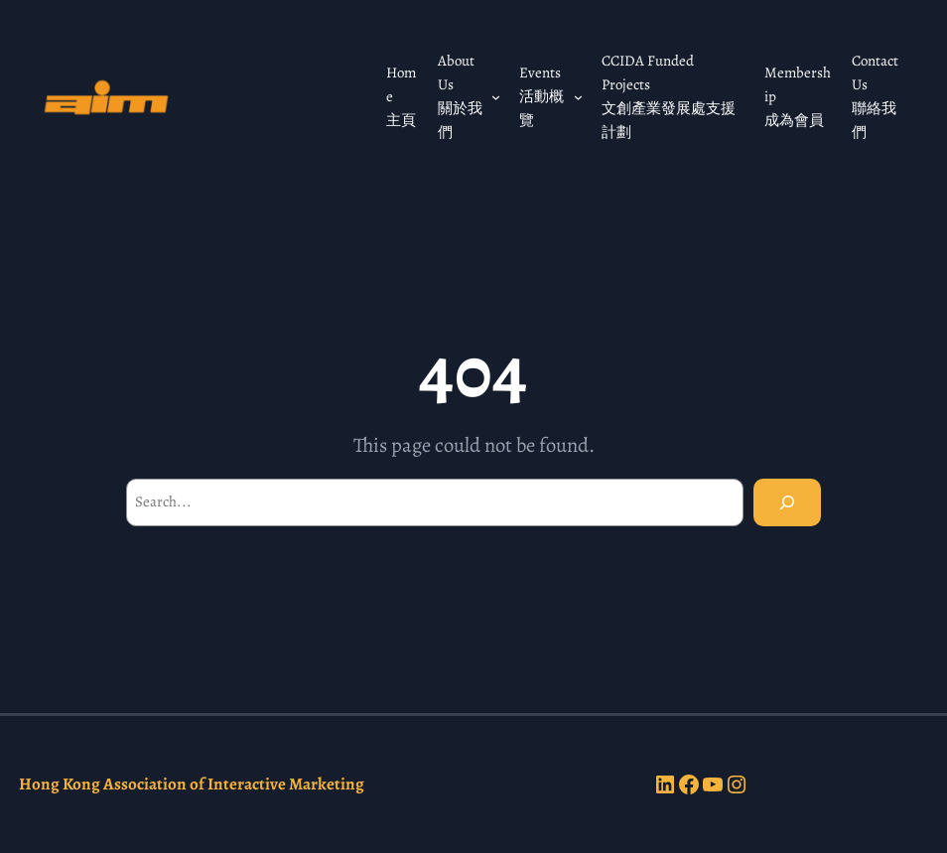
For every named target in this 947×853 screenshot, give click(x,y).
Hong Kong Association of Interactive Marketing (191, 784)
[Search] (787, 502)
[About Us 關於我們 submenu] (495, 96)
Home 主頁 (401, 96)
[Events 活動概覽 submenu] (578, 96)
